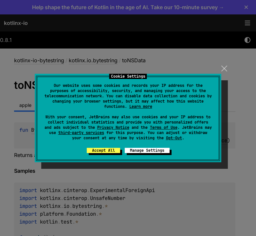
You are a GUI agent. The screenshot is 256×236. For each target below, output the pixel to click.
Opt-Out (174, 138)
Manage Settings (147, 150)
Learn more (140, 106)
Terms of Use (163, 127)
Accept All (103, 150)
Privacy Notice (113, 127)
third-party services (81, 132)
